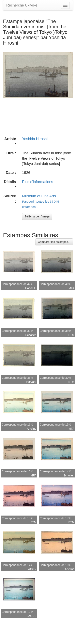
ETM (71, 335)
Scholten (30, 335)
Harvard (31, 381)
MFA (71, 288)
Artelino (31, 428)
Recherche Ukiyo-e (21, 5)
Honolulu (30, 288)
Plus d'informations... (39, 182)
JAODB (31, 616)
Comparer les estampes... (54, 242)
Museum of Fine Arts (39, 196)
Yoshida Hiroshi (35, 139)
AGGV (32, 569)
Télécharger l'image (37, 216)
